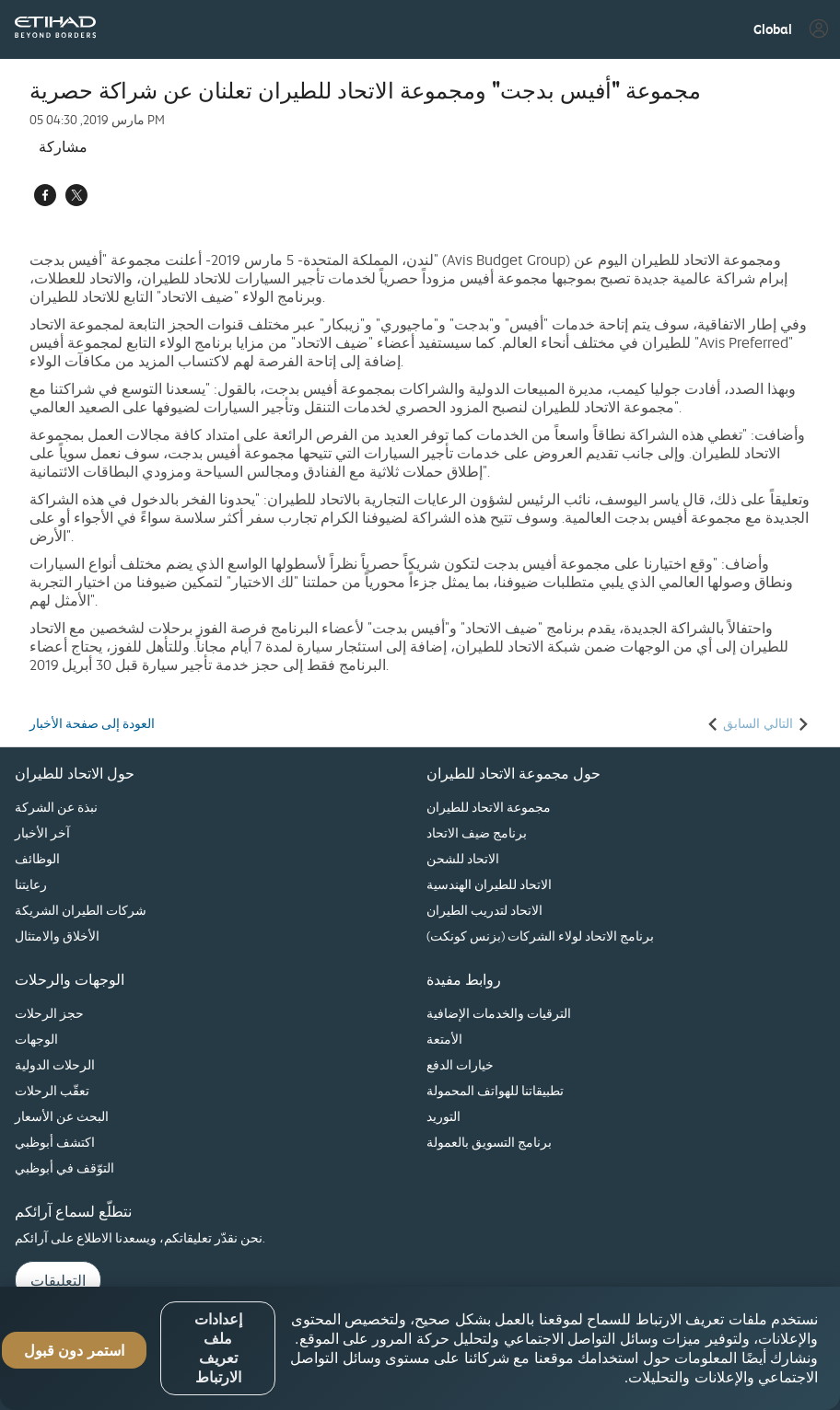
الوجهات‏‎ (36, 1038)
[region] (420, 1348)
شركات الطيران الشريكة (80, 910)
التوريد (443, 1116)
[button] (772, 29)
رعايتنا (31, 884)
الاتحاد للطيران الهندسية (489, 884)
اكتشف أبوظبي (55, 1141)
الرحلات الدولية (55, 1064)
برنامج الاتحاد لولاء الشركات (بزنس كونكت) (540, 935)
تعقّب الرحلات (52, 1090)
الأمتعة (444, 1038)
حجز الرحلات (49, 1013)
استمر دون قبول (74, 1350)
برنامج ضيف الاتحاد (476, 832)
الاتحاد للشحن (462, 858)
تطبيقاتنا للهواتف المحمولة (495, 1090)
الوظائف (37, 858)
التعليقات (58, 1280)
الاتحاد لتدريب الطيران (484, 910)
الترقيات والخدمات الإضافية (498, 1013)
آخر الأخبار (42, 832)
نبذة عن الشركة (56, 806)
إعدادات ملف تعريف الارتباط (218, 1348)
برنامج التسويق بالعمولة (489, 1141)
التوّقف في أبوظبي (64, 1167)
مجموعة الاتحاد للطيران (488, 806)
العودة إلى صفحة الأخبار (92, 723)
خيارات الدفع (460, 1064)
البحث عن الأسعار (62, 1116)
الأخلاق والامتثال (57, 935)
